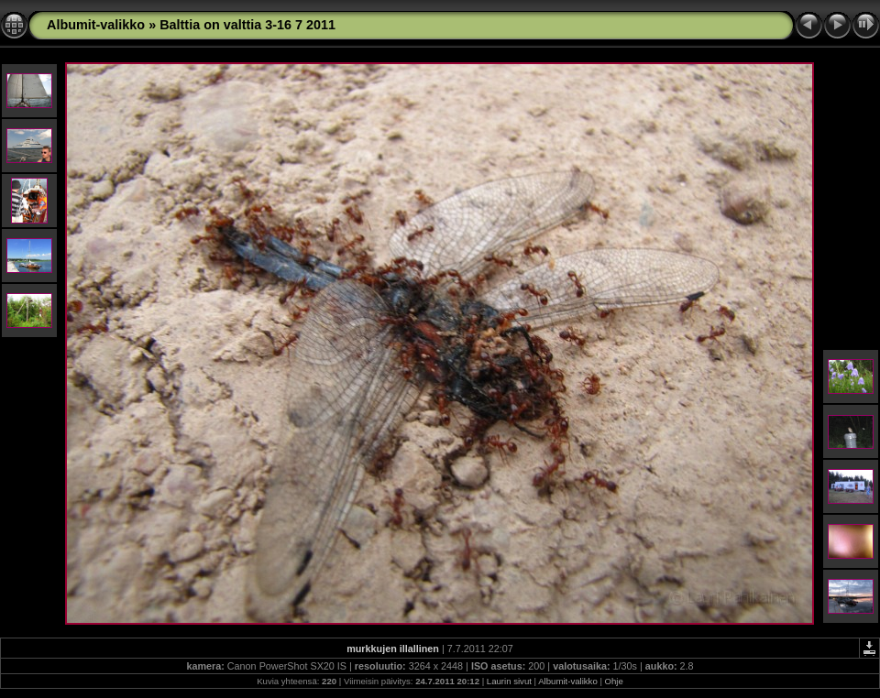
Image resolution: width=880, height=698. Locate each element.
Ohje (614, 681)
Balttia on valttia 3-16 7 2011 (248, 24)
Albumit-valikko (96, 24)
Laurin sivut (509, 681)
